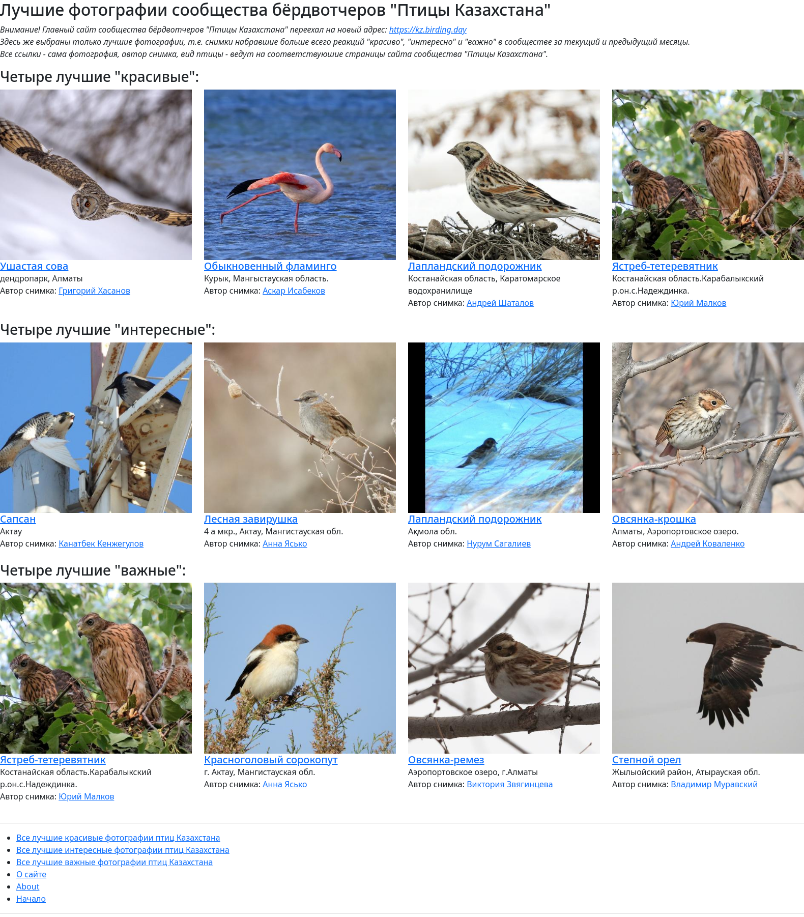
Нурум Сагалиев (499, 543)
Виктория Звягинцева (510, 784)
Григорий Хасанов (94, 290)
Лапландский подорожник (475, 266)
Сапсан (18, 519)
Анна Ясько (285, 543)
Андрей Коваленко (707, 543)
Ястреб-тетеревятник (665, 266)
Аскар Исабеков (294, 290)
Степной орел (646, 759)
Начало (31, 898)
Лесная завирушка (251, 519)
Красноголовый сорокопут (271, 759)
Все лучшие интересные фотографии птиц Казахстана (122, 849)
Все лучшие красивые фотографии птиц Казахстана (118, 837)
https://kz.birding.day (428, 29)
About (27, 886)
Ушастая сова (34, 266)
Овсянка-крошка (654, 519)
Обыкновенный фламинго (270, 266)
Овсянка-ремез (446, 759)
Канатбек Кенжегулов (101, 543)
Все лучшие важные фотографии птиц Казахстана (114, 862)
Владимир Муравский (714, 784)
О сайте (31, 874)
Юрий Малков (698, 302)
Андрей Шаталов (500, 302)
